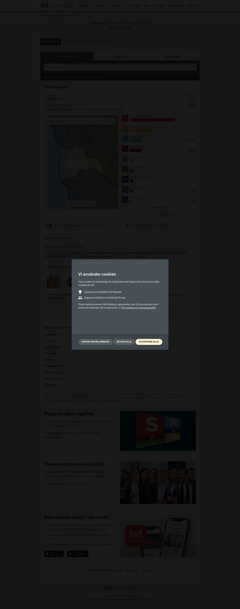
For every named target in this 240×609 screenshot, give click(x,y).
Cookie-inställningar (95, 342)
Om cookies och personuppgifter (137, 307)
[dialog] (120, 304)
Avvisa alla (124, 342)
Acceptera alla (149, 342)
